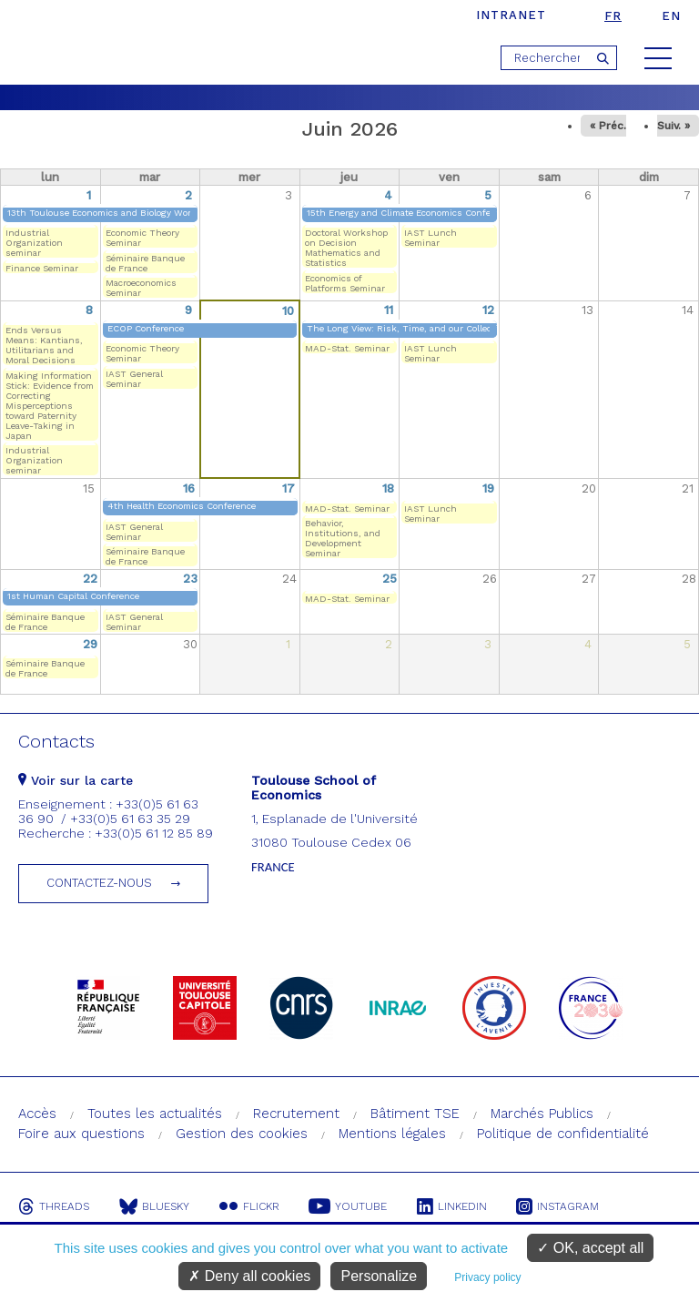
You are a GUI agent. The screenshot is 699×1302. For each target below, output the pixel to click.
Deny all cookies (249, 1276)
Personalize (378, 1276)
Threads (53, 1206)
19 (488, 488)
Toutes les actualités (154, 1113)
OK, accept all (590, 1248)
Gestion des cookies (242, 1133)
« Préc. (608, 125)
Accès (37, 1113)
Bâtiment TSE (415, 1113)
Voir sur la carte (75, 780)
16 (189, 488)
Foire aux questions (81, 1133)
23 (190, 578)
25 (389, 578)
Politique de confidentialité (563, 1133)
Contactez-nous (99, 883)
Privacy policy (487, 1277)
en (671, 16)
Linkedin (456, 1206)
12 (488, 310)
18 (388, 488)
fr (613, 16)
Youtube (351, 1206)
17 (288, 488)
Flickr (251, 1206)
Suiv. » (673, 125)
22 (90, 578)
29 (90, 644)
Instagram (563, 1206)
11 (388, 310)
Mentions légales (392, 1133)
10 (288, 311)
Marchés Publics (542, 1113)
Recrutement (296, 1113)
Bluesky (155, 1206)
